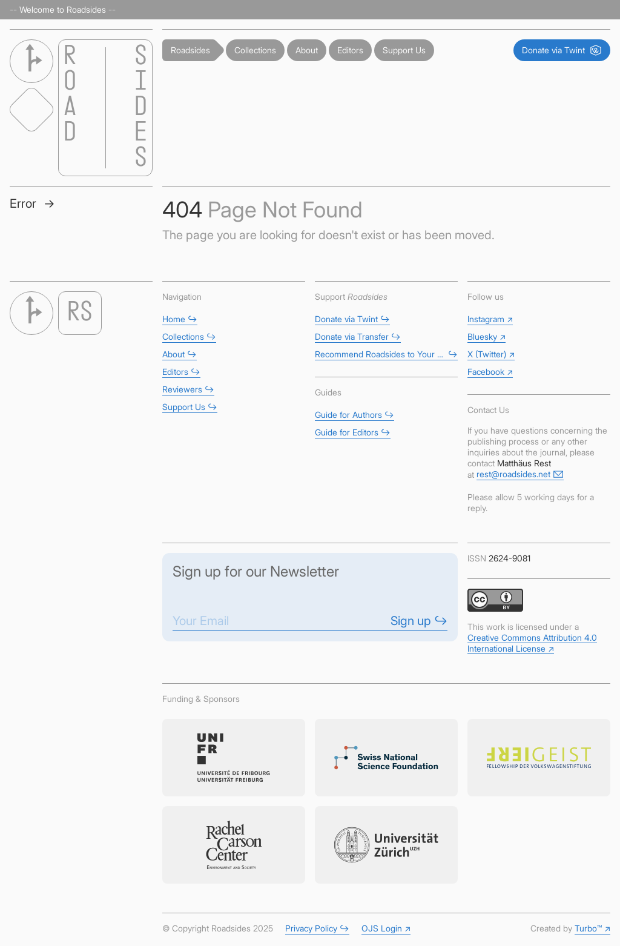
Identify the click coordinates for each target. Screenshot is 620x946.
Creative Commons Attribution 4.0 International (532, 642)
